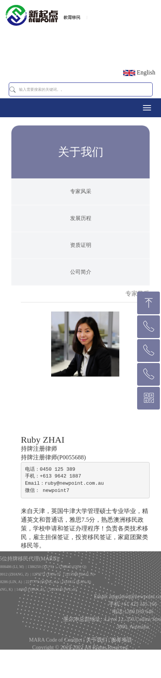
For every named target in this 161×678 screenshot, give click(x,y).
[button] (12, 90)
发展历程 (80, 228)
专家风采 (80, 202)
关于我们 (96, 642)
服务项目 (121, 642)
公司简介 (80, 282)
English (139, 72)
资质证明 (80, 255)
